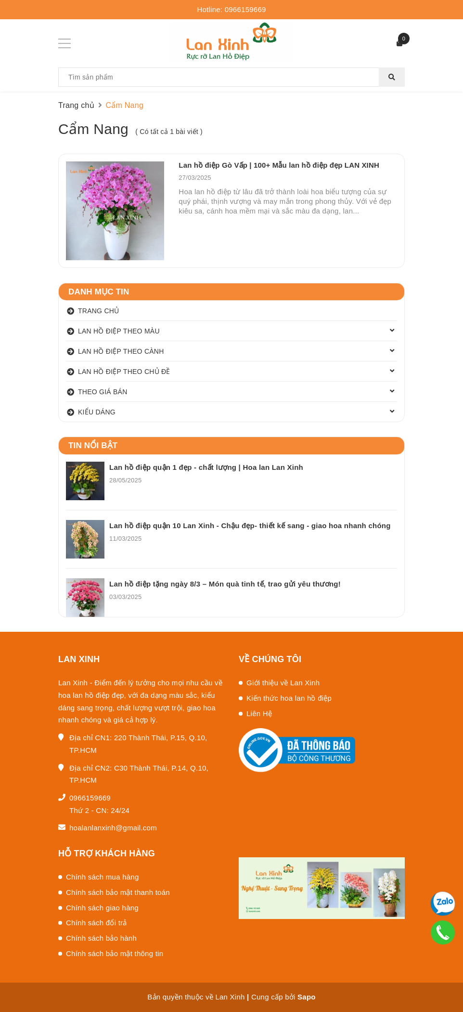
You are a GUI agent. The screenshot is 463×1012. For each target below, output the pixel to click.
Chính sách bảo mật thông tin (114, 953)
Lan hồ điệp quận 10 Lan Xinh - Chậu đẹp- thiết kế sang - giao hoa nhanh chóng (250, 525)
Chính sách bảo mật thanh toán (118, 892)
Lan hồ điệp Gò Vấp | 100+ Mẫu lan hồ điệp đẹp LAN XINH (279, 165)
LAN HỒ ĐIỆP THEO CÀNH (121, 351)
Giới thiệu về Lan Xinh (283, 683)
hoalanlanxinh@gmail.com (113, 828)
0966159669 (245, 9)
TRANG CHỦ (98, 311)
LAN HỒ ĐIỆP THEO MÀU (119, 331)
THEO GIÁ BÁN (103, 392)
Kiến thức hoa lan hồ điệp (289, 698)
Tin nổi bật (92, 445)
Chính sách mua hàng (102, 877)
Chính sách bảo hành (101, 938)
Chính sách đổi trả (96, 923)
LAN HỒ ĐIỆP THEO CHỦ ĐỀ (124, 371)
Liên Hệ (259, 713)
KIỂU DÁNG (97, 412)
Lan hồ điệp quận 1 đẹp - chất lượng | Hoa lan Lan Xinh (206, 467)
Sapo (306, 997)
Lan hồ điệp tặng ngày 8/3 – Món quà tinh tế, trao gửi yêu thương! (225, 584)
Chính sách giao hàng (102, 908)
